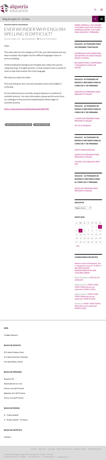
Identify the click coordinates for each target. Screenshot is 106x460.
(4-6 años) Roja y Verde (13, 362)
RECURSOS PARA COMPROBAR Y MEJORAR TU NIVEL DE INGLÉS (88, 65)
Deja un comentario (48, 39)
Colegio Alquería (11, 335)
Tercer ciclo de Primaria (13, 398)
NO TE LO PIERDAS (83, 125)
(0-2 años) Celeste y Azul (14, 352)
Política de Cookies (94, 449)
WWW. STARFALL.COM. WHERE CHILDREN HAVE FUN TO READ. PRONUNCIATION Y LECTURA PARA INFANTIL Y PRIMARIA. (88, 28)
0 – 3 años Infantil (11, 415)
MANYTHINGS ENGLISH (85, 150)
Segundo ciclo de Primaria (14, 393)
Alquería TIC (9, 379)
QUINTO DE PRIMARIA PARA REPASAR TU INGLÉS (87, 155)
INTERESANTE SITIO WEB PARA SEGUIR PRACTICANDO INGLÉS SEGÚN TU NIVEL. (88, 55)
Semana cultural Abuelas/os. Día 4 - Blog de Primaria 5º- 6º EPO (88, 264)
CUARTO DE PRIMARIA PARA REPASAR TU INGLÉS (87, 119)
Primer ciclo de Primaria (14, 388)
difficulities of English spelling (18, 124)
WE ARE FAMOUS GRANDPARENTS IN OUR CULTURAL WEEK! (85, 270)
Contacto (33, 449)
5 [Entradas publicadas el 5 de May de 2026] (80, 230)
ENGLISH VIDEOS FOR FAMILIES (16, 25)
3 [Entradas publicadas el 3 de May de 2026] (100, 227)
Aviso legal (51, 449)
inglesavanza (29, 39)
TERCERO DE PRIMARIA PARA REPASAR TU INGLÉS (87, 93)
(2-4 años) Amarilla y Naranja (16, 357)
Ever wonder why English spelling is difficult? (34, 31)
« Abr (77, 246)
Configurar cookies (79, 449)
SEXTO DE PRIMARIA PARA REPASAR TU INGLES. (86, 189)
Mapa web (42, 449)
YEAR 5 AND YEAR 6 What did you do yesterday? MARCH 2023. (86, 286)
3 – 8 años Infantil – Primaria (15, 420)
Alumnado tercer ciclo (13, 384)
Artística (7, 437)
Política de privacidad (64, 449)
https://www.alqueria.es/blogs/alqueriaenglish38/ (26, 109)
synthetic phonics (42, 124)
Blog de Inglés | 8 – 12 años (16, 18)
